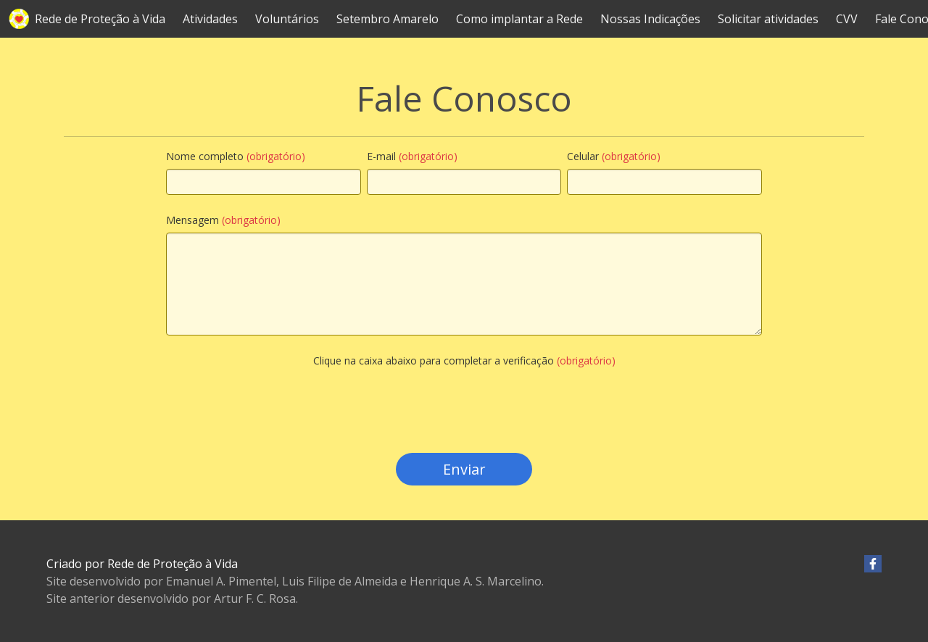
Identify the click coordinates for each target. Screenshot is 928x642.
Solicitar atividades (768, 19)
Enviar (464, 469)
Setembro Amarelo (387, 19)
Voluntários (287, 19)
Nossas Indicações (650, 19)
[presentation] (464, 427)
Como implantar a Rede (519, 19)
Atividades (210, 19)
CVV (847, 19)
